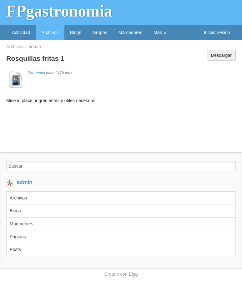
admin (35, 46)
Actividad (21, 32)
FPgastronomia (59, 11)
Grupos (100, 32)
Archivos (49, 32)
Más (158, 32)
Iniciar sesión (217, 32)
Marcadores (130, 32)
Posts (15, 249)
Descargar (221, 55)
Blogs (75, 32)
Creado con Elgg (121, 274)
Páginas (18, 236)
